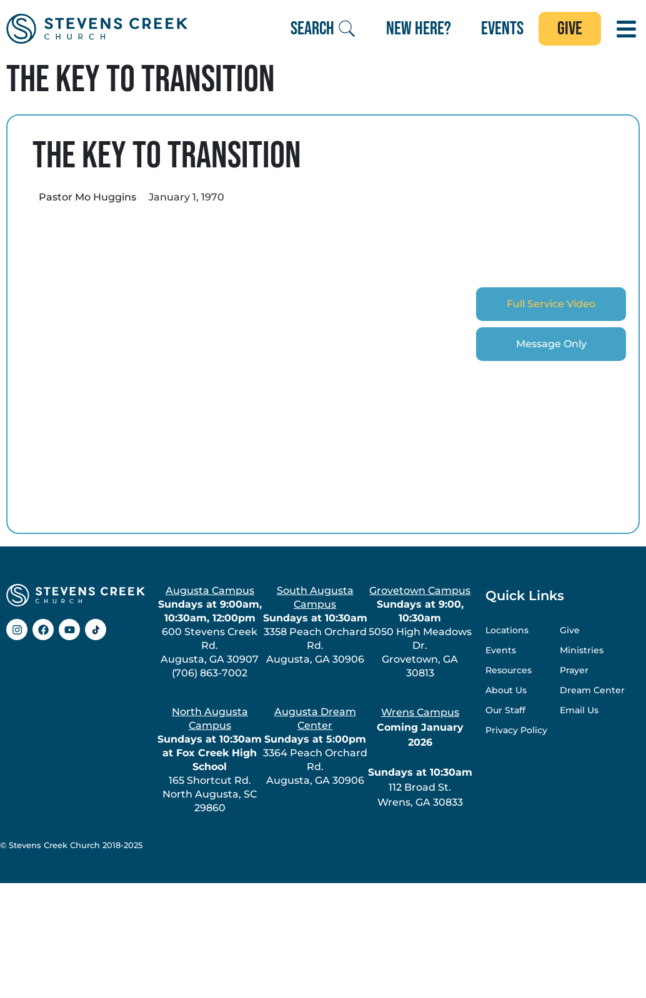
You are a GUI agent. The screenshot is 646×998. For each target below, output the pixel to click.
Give (570, 630)
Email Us (579, 710)
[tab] (551, 304)
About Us (506, 690)
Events (500, 650)
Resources (508, 670)
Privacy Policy (516, 730)
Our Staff (505, 710)
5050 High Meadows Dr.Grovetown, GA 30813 (420, 632)
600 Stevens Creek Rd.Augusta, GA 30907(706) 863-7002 (210, 632)
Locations (507, 630)
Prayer (574, 670)
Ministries (582, 650)
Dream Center (592, 690)
